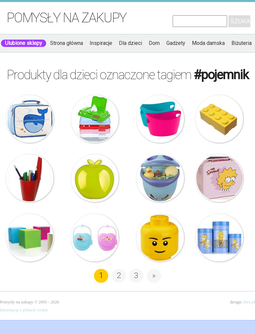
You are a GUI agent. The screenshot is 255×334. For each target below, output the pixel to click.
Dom (154, 43)
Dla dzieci (130, 43)
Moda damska (208, 43)
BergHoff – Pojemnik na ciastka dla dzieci (219, 237)
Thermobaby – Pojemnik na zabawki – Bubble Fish (160, 178)
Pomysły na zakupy (66, 18)
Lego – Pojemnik (160, 237)
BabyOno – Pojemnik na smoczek (95, 237)
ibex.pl (249, 302)
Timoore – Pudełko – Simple (29, 237)
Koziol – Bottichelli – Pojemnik (160, 119)
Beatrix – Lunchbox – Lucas (29, 119)
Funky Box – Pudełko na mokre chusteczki (95, 119)
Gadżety (175, 43)
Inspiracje (101, 43)
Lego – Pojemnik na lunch (219, 119)
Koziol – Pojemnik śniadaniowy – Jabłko (95, 178)
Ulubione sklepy (23, 43)
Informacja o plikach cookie (24, 310)
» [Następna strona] (154, 275)
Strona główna (66, 43)
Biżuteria (241, 43)
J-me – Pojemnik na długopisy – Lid (29, 178)
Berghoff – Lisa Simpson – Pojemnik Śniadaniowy (219, 178)
